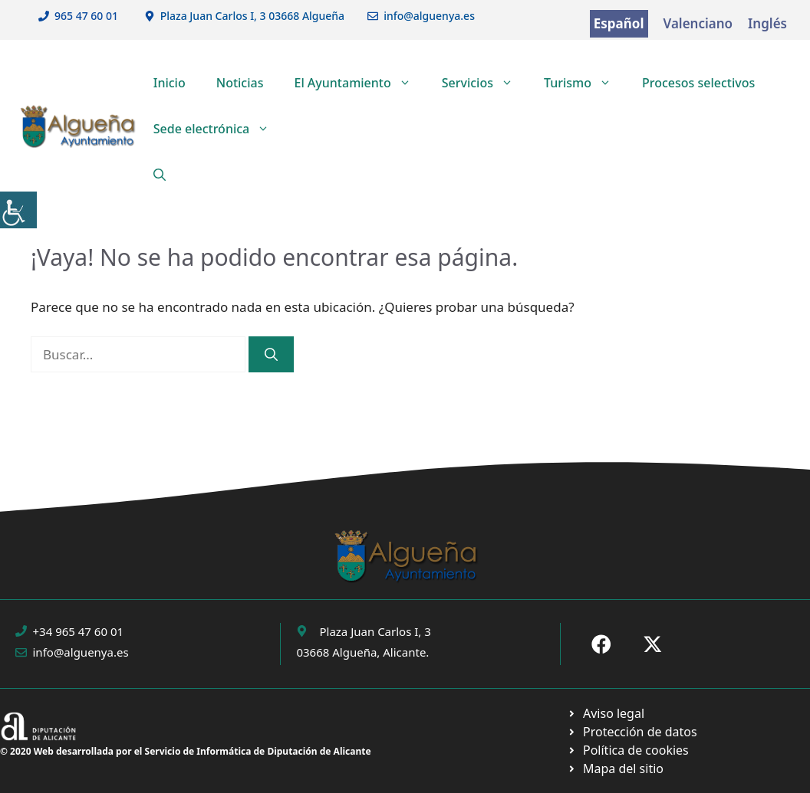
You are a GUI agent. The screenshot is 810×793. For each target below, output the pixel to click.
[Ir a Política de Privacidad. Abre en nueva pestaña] (605, 713)
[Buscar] (271, 354)
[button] (159, 175)
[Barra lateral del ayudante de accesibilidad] (18, 210)
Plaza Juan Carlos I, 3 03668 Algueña (252, 15)
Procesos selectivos (698, 82)
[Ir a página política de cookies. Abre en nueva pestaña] (631, 732)
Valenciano (698, 23)
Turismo (585, 83)
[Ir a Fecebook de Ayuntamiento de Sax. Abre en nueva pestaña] (601, 644)
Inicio (169, 82)
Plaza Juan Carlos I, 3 (374, 631)
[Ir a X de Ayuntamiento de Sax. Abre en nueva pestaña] (652, 644)
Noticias (240, 82)
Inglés (767, 23)
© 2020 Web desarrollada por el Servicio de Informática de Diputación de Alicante (185, 751)
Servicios (485, 83)
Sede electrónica (219, 129)
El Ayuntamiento (360, 83)
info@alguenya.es (429, 15)
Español (619, 23)
